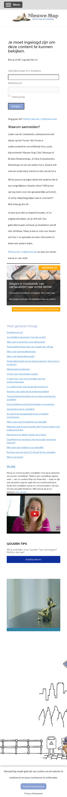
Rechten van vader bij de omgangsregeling (28, 391)
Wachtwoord (15, 83)
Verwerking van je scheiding (21, 409)
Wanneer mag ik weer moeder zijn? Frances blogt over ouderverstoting (33, 428)
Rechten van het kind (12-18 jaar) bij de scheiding (31, 452)
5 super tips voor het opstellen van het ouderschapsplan (26, 380)
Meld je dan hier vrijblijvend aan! (40, 118)
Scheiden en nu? (15, 332)
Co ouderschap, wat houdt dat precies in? (27, 386)
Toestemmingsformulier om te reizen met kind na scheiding (31, 398)
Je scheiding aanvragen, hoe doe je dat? (26, 337)
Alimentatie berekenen (18, 369)
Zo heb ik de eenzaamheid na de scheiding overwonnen (27, 415)
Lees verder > (21, 492)
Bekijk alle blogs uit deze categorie (36, 309)
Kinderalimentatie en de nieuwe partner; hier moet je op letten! (33, 363)
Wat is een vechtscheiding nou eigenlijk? (27, 421)
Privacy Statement (33, 793)
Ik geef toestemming (33, 786)
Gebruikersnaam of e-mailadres (24, 70)
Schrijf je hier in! (33, 559)
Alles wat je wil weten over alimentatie (26, 341)
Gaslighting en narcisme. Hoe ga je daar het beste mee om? (31, 441)
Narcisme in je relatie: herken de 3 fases (26, 434)
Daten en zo (49, 267)
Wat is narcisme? (15, 457)
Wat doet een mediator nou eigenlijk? (25, 447)
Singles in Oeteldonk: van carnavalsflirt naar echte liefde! (30, 285)
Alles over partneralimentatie (21, 351)
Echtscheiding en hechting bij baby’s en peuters (31, 404)
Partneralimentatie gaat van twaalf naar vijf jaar (30, 346)
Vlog (11, 466)
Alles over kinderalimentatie (21, 356)
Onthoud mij (16, 96)
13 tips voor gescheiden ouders (22, 373)
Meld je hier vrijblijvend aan (22, 251)
